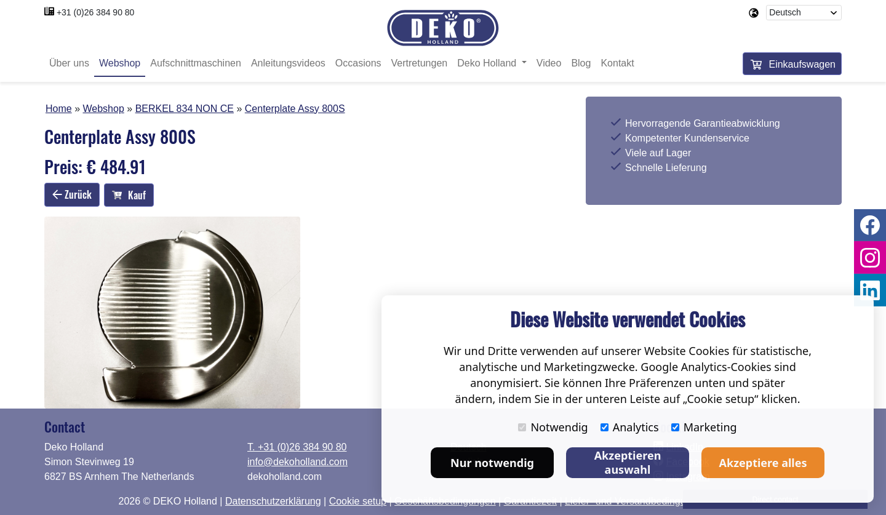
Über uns (69, 63)
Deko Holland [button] (488, 63)
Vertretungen (419, 63)
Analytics (630, 427)
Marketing (704, 427)
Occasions (358, 63)
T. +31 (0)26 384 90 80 (296, 447)
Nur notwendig (492, 462)
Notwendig (553, 427)
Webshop (119, 63)
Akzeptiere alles (763, 462)
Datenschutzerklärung (273, 501)
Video (549, 63)
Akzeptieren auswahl (627, 462)
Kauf (129, 195)
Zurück (72, 194)
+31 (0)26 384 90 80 (96, 12)
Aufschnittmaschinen (195, 63)
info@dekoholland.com (297, 462)
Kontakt (617, 63)
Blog (581, 63)
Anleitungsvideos (288, 63)
